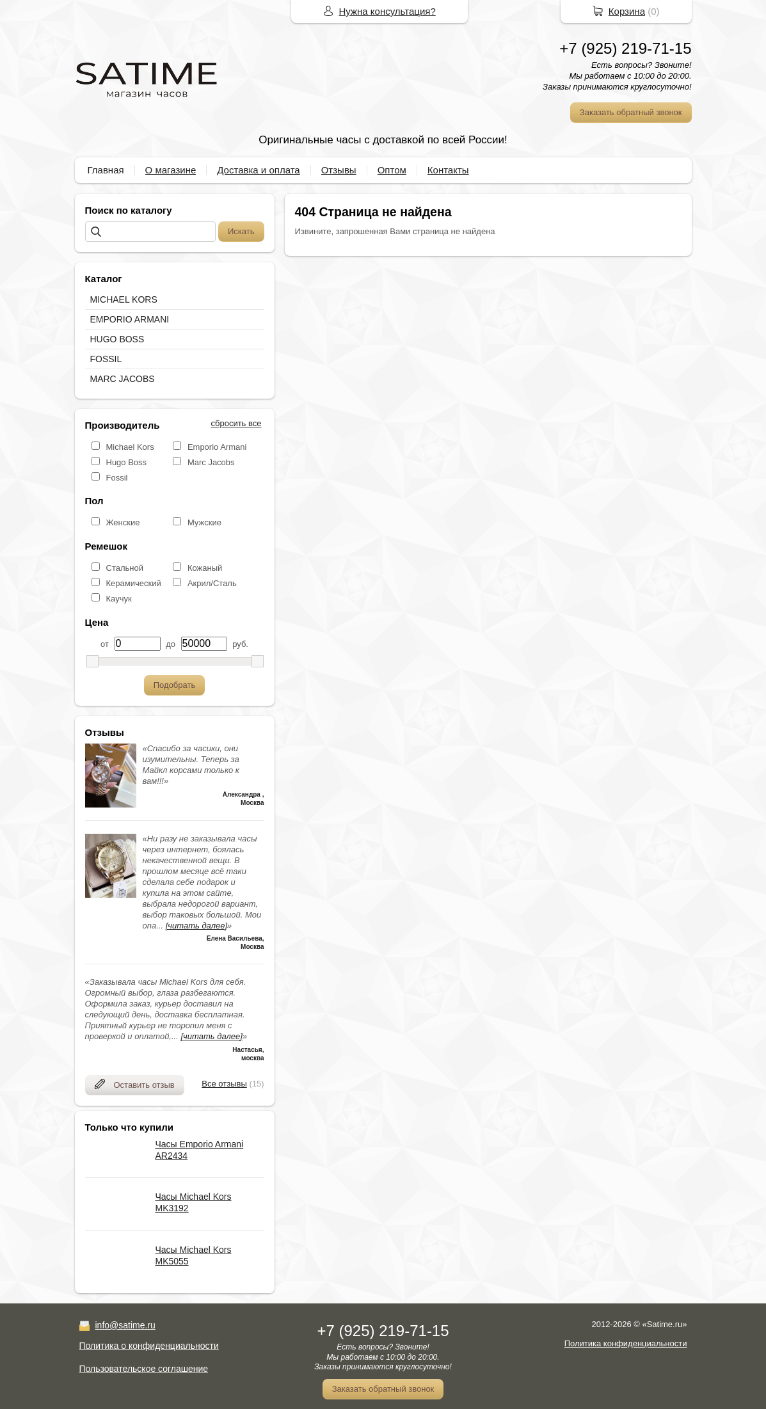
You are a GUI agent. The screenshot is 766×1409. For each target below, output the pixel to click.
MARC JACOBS (122, 379)
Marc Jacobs (211, 462)
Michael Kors (130, 447)
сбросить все (236, 423)
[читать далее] (196, 925)
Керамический (133, 583)
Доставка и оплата (258, 169)
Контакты (448, 169)
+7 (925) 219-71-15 (625, 48)
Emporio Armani (217, 447)
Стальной (124, 568)
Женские (123, 522)
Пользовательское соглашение (144, 1369)
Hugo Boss (126, 462)
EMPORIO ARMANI (130, 319)
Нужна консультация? (387, 11)
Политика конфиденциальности (625, 1343)
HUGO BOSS (117, 339)
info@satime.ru (125, 1325)
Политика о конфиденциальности (149, 1346)
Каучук (119, 598)
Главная (106, 169)
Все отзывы (224, 1083)
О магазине (170, 169)
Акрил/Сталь (212, 583)
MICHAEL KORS (123, 299)
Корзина (627, 11)
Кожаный (205, 568)
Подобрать (174, 685)
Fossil (117, 477)
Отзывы (338, 169)
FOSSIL (106, 359)
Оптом (392, 169)
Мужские (204, 522)
